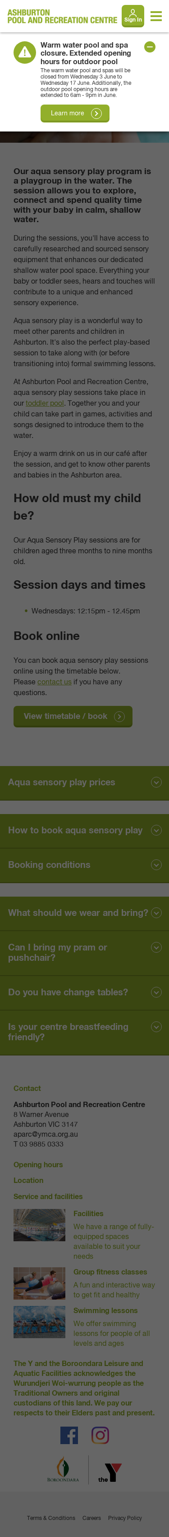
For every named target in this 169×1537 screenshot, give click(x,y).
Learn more (67, 113)
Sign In (133, 20)
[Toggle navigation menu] (156, 16)
